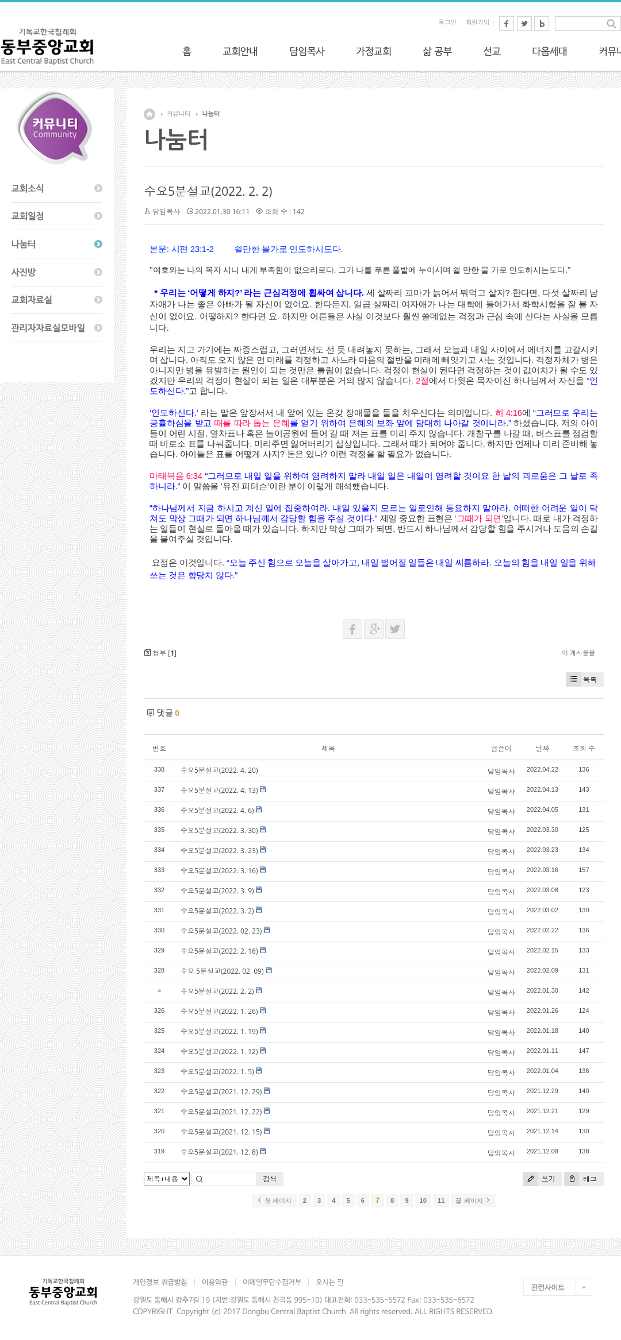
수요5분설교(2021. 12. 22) (221, 1112)
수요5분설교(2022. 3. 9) (217, 891)
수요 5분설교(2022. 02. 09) (222, 971)
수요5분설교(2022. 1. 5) (217, 1071)
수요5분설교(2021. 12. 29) (221, 1092)
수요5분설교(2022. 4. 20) (219, 770)
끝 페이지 (472, 1200)
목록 (581, 679)
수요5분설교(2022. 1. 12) (219, 1051)
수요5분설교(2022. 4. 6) (217, 810)
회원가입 (477, 23)
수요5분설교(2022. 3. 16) (219, 871)
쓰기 (539, 1179)
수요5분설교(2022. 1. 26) (219, 1011)
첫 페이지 (274, 1200)
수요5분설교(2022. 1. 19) (219, 1031)
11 (441, 1200)
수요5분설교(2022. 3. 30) (219, 830)
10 (423, 1200)
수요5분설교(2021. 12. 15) (221, 1132)
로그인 (448, 23)
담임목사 (166, 211)
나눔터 (211, 114)
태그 (580, 1179)
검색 (270, 1179)
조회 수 (584, 748)
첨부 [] (160, 653)
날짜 (542, 748)
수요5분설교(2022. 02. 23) (221, 931)
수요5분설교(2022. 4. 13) (219, 790)
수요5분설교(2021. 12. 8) (219, 1152)
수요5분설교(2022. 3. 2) (217, 911)
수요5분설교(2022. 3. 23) (219, 850)
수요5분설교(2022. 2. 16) (219, 951)
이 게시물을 (578, 652)
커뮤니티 (178, 114)
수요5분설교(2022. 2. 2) (208, 191)
